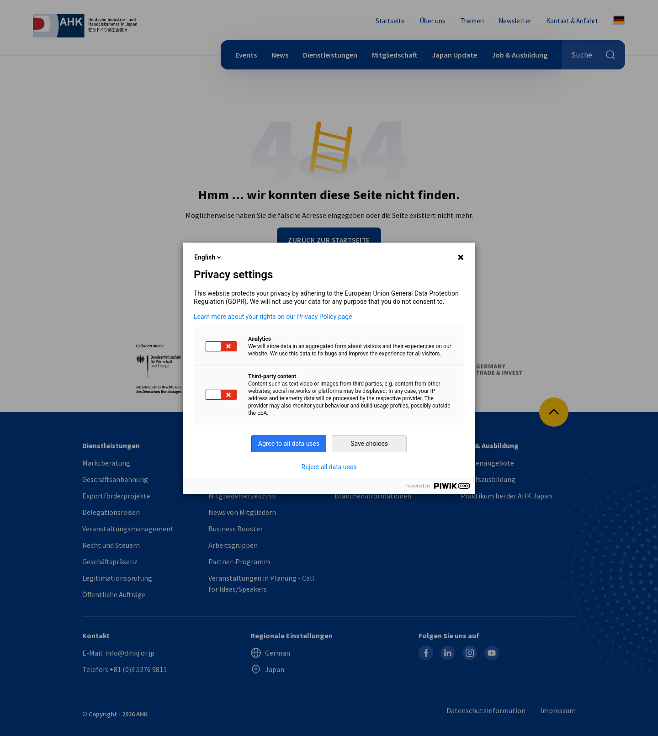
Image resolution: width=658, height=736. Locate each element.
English (208, 257)
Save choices (369, 443)
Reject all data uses (329, 467)
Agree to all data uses (289, 443)
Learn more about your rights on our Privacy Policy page (273, 316)
